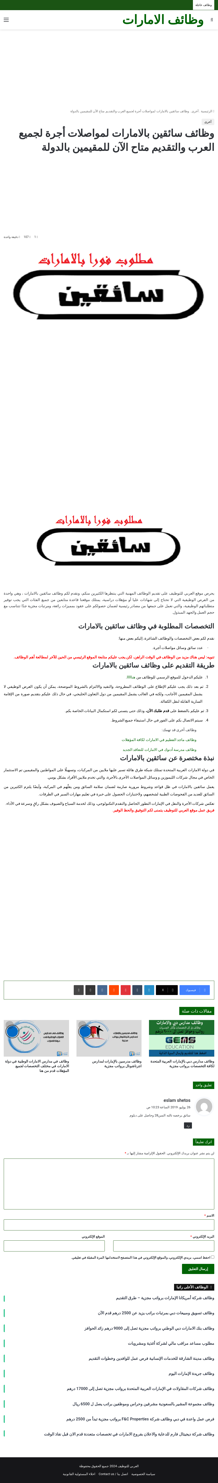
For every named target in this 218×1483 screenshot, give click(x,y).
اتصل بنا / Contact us (113, 1474)
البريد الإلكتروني (202, 1236)
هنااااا (131, 677)
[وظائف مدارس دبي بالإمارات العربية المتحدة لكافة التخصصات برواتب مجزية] (181, 1038)
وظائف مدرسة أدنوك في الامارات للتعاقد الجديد (159, 749)
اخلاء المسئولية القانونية (79, 1474)
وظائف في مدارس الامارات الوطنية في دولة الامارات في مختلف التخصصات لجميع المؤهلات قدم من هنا (37, 1066)
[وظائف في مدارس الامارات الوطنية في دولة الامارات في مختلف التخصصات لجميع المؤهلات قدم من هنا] (36, 1038)
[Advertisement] (109, 69)
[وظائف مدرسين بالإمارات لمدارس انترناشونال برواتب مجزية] (109, 1038)
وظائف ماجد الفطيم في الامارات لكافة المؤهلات (159, 740)
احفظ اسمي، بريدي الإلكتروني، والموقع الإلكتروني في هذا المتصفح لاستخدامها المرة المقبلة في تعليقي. (140, 1257)
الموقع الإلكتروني (93, 1236)
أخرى (195, 111)
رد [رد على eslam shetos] (187, 1125)
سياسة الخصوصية (143, 1474)
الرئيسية (207, 111)
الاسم (209, 1215)
